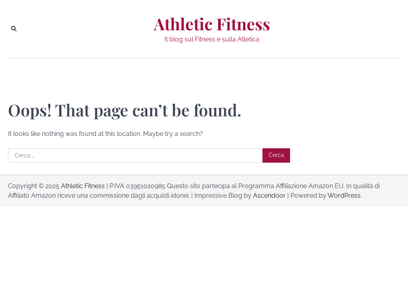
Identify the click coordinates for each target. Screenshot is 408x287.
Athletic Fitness (212, 23)
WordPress (344, 195)
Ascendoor (269, 195)
